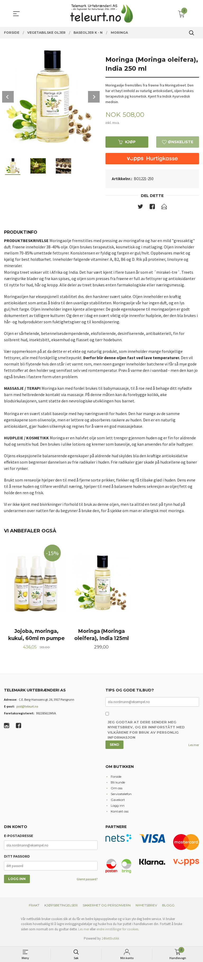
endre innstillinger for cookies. (117, 930)
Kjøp (127, 142)
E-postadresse (18, 837)
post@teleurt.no (27, 707)
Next (94, 97)
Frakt (34, 906)
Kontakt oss (119, 812)
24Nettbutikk (110, 939)
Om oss (116, 789)
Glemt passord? (87, 880)
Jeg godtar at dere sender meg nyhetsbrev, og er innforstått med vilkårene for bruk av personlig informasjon (146, 731)
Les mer (193, 746)
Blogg (168, 906)
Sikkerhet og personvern (107, 906)
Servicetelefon (121, 795)
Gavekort (118, 800)
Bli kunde (118, 783)
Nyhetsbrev (146, 906)
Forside (116, 777)
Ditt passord (17, 857)
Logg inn (117, 806)
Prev (8, 97)
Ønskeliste (177, 142)
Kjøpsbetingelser (61, 906)
